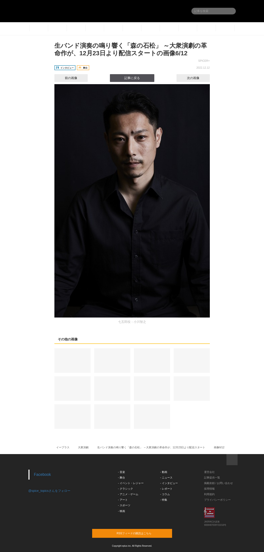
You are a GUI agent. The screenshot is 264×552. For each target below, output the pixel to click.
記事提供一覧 (212, 477)
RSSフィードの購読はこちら (141, 533)
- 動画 (163, 472)
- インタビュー (169, 483)
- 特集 (163, 499)
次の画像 (197, 78)
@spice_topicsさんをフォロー (49, 490)
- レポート (166, 488)
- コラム (165, 494)
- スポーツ (124, 505)
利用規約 (209, 494)
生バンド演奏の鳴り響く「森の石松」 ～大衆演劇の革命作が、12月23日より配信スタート (151, 447)
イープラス (62, 447)
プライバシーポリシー (217, 499)
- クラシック (125, 488)
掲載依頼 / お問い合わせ (218, 483)
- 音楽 (121, 472)
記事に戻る (132, 78)
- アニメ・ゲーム (128, 494)
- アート (122, 499)
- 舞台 (121, 477)
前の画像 (67, 78)
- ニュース (166, 477)
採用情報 (209, 488)
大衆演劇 (83, 447)
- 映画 (121, 511)
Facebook (42, 474)
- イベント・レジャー (130, 483)
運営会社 (209, 472)
